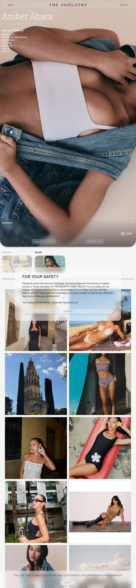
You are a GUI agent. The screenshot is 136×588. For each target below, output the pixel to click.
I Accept (68, 311)
